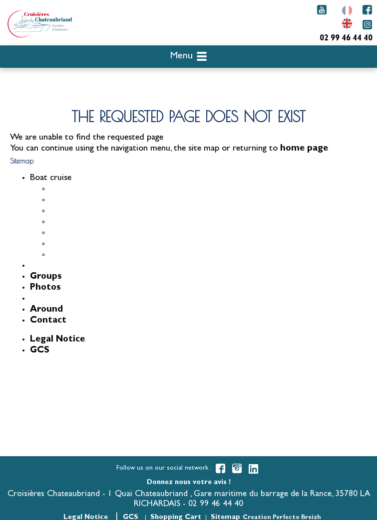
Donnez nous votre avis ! (189, 482)
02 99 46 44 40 (346, 39)
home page (304, 149)
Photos (45, 288)
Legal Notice (57, 340)
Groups (45, 277)
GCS (39, 351)
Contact (48, 321)
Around (46, 310)
